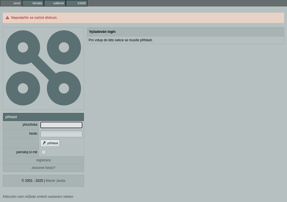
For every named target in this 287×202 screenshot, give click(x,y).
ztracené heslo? (43, 168)
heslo (33, 134)
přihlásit (50, 143)
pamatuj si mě (26, 152)
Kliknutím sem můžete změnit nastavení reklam (38, 197)
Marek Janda (55, 181)
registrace (43, 160)
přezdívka (30, 125)
